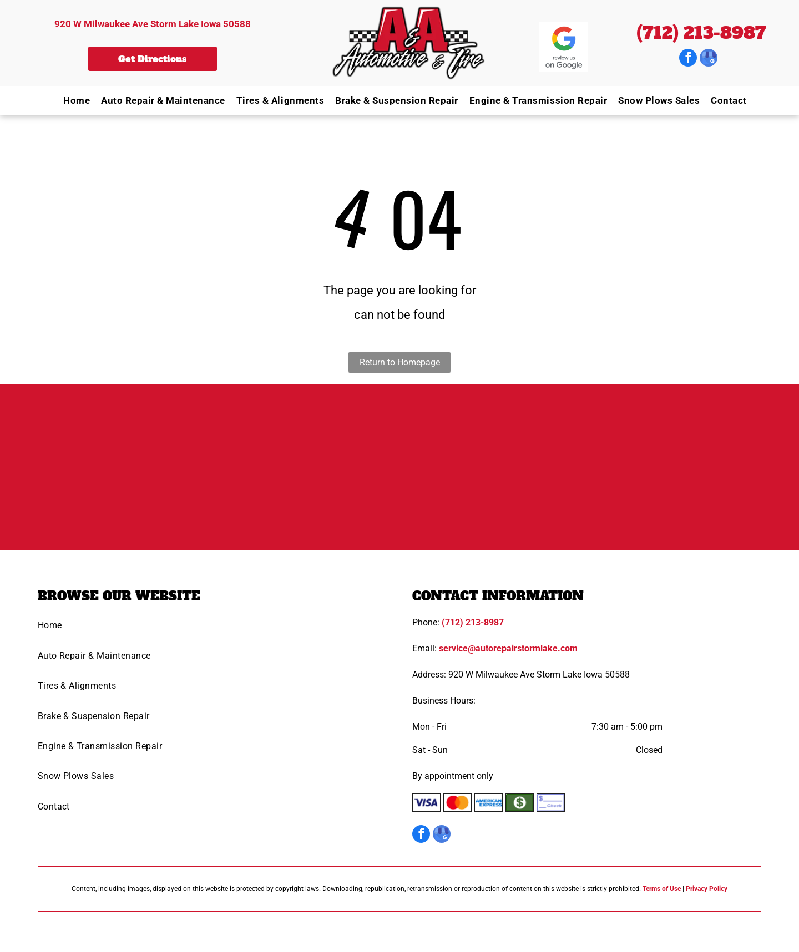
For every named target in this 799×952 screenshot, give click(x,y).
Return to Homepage (400, 362)
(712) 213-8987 (701, 33)
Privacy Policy (706, 889)
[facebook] (688, 59)
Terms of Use (662, 889)
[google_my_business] (708, 59)
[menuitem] (71, 100)
